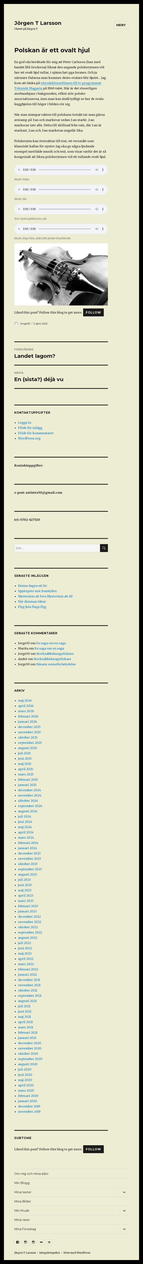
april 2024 (26, 832)
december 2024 (29, 790)
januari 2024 (27, 848)
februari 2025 (28, 779)
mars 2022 (26, 964)
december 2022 (29, 916)
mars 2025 (26, 774)
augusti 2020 (28, 1064)
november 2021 (29, 985)
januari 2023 (27, 911)
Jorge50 (25, 323)
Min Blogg (22, 1183)
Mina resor (22, 1220)
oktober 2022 (28, 927)
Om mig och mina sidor (31, 1174)
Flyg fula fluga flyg (32, 607)
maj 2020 (25, 1080)
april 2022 (25, 959)
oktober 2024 (28, 801)
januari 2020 (27, 1101)
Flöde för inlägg (30, 428)
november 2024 (29, 795)
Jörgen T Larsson (37, 23)
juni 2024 (25, 822)
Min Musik (21, 1210)
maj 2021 (24, 1017)
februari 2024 (28, 843)
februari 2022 (28, 969)
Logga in (24, 422)
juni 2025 (25, 758)
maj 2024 (25, 827)
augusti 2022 (27, 938)
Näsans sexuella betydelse (56, 664)
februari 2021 (28, 1032)
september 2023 (30, 869)
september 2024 (30, 806)
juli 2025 (24, 753)
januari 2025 (27, 785)
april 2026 (26, 706)
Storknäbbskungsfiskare (55, 654)
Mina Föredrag (25, 1229)
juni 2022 (25, 948)
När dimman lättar (32, 601)
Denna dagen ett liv (32, 586)
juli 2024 (24, 816)
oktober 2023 (28, 864)
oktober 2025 (28, 737)
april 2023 (25, 895)
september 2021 (29, 995)
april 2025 (25, 769)
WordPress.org (29, 438)
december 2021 (29, 980)
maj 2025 (24, 764)
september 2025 (30, 743)
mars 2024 (26, 837)
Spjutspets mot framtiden (37, 591)
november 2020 (29, 1048)
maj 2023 (24, 890)
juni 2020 (25, 1075)
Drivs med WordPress (76, 1252)
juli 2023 (24, 880)
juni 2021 (24, 1011)
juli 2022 (24, 943)
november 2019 (29, 1111)
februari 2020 (28, 1096)
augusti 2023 (27, 874)
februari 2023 (28, 906)
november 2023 (29, 858)
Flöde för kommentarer (36, 433)
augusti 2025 (27, 748)
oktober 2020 (28, 1053)
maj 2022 (25, 953)
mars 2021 (25, 1027)
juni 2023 (25, 885)
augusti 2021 (27, 1001)
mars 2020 (26, 1090)
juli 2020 (24, 1069)
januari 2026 (27, 721)
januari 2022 (27, 974)
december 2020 (29, 1043)
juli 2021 (24, 1006)
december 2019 (29, 1106)
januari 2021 (27, 1038)
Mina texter (23, 1192)
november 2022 (29, 922)
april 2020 (26, 1085)
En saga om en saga (51, 643)
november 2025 (29, 732)
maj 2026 (25, 700)
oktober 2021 (27, 990)
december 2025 (29, 727)
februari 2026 (28, 716)
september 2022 (30, 932)
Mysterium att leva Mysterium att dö (45, 596)
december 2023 (29, 853)
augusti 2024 (27, 811)
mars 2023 (26, 901)
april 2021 (25, 1022)
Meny (121, 25)
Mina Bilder (22, 1201)
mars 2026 (26, 711)
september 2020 (30, 1059)
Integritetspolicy (49, 1252)
